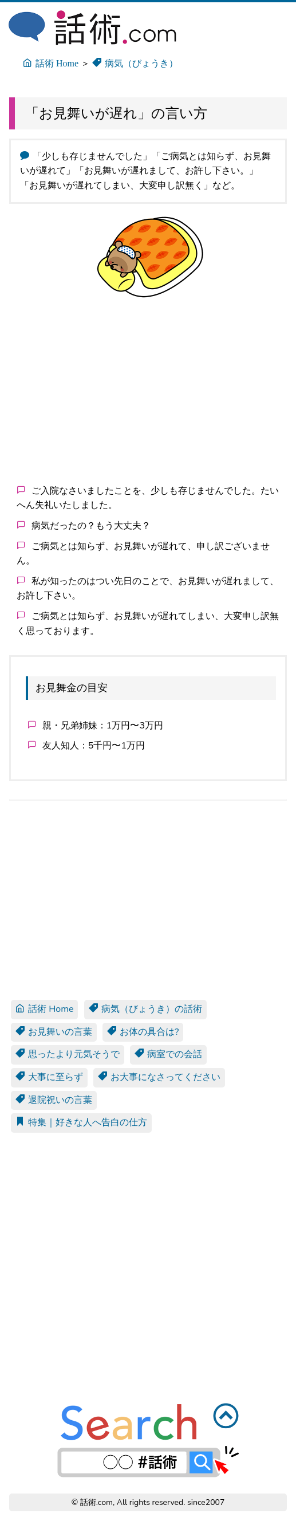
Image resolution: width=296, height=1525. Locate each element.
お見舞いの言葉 (53, 1032)
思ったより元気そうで (67, 1054)
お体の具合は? (143, 1032)
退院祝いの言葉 (53, 1100)
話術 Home (44, 1009)
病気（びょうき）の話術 (145, 1009)
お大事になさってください (159, 1077)
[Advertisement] (148, 390)
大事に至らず (49, 1077)
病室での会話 (168, 1054)
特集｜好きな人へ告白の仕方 (81, 1122)
